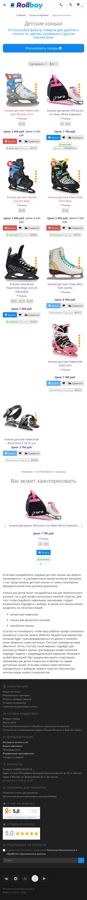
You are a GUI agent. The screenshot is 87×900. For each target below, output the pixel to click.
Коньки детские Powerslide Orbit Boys (65, 199)
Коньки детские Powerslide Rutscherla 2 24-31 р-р (21, 441)
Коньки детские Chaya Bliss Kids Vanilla (65, 286)
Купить (10, 141)
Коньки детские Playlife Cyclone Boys (22, 199)
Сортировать (38, 64)
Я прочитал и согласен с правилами (40, 851)
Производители (11, 749)
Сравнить (32, 141)
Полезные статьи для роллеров (20, 792)
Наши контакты (11, 691)
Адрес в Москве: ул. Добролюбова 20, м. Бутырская (30, 776)
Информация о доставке (16, 695)
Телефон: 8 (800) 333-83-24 (17, 769)
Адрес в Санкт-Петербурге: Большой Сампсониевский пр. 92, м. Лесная (42, 773)
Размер (23, 118)
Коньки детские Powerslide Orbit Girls (65, 363)
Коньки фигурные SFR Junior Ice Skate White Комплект (65, 112)
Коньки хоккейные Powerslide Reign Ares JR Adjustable (21, 287)
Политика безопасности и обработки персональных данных (36, 726)
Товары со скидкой (13, 757)
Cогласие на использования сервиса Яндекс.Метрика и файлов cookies (42, 729)
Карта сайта (9, 722)
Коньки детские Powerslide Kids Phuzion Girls (21, 112)
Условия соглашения (14, 702)
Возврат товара (11, 718)
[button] (80, 4)
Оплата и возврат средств (17, 699)
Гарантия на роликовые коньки (20, 706)
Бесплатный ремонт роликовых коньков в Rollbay (30, 796)
